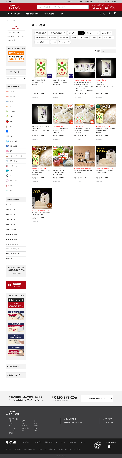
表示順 (97, 51)
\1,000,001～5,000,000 (12, 249)
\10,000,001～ (10, 259)
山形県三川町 (77, 181)
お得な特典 (106, 1)
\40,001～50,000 (10, 224)
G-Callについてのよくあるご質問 (69, 449)
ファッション (13, 180)
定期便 (94, 37)
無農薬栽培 (52, 37)
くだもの (12, 111)
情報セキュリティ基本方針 (47, 449)
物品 (35, 430)
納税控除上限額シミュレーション (75, 422)
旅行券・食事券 (14, 141)
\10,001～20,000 (10, 209)
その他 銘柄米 (106, 33)
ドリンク (12, 131)
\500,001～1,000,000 (12, 244)
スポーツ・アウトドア (16, 156)
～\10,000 (8, 204)
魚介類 (11, 101)
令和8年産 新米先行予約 (57, 33)
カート (114, 14)
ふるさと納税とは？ (13, 32)
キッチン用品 (13, 166)
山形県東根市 (56, 139)
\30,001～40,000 (10, 219)
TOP (7, 20)
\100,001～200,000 (11, 234)
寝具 (11, 151)
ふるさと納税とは (70, 419)
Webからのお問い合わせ (97, 398)
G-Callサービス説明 (13, 375)
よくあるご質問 (12, 40)
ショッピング (69, 1)
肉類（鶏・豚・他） (15, 96)
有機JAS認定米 (41, 37)
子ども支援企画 (64, 42)
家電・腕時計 (25, 428)
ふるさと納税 (78, 1)
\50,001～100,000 (11, 229)
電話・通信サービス (90, 1)
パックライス (108, 37)
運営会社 (8, 449)
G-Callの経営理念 (13, 366)
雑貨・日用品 (13, 161)
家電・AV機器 (14, 146)
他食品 (11, 136)
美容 (11, 185)
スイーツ (12, 116)
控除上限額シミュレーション (16, 36)
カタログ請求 (107, 419)
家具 (11, 171)
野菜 (11, 121)
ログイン (109, 14)
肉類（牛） (13, 91)
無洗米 (74, 37)
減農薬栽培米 (64, 37)
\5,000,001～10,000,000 (13, 254)
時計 (11, 175)
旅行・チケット (13, 428)
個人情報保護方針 (29, 449)
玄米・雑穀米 (83, 37)
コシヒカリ (72, 33)
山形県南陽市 (35, 97)
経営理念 (18, 449)
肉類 (10, 421)
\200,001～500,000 (11, 239)
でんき (99, 1)
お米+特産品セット (42, 42)
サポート (114, 1)
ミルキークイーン (92, 33)
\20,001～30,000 (10, 214)
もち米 (53, 42)
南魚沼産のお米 (41, 33)
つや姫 (81, 33)
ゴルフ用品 (12, 430)
